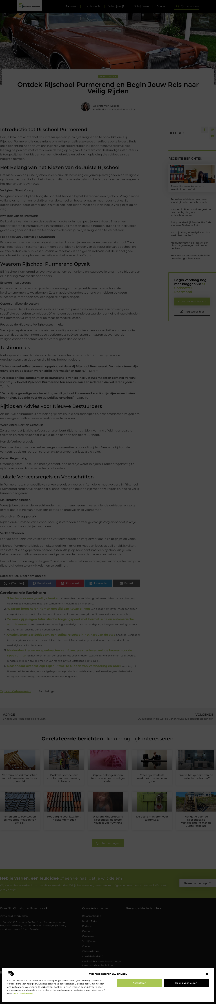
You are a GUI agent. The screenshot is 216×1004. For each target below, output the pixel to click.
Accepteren (139, 982)
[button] (207, 974)
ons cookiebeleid (23, 993)
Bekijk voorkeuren (186, 982)
